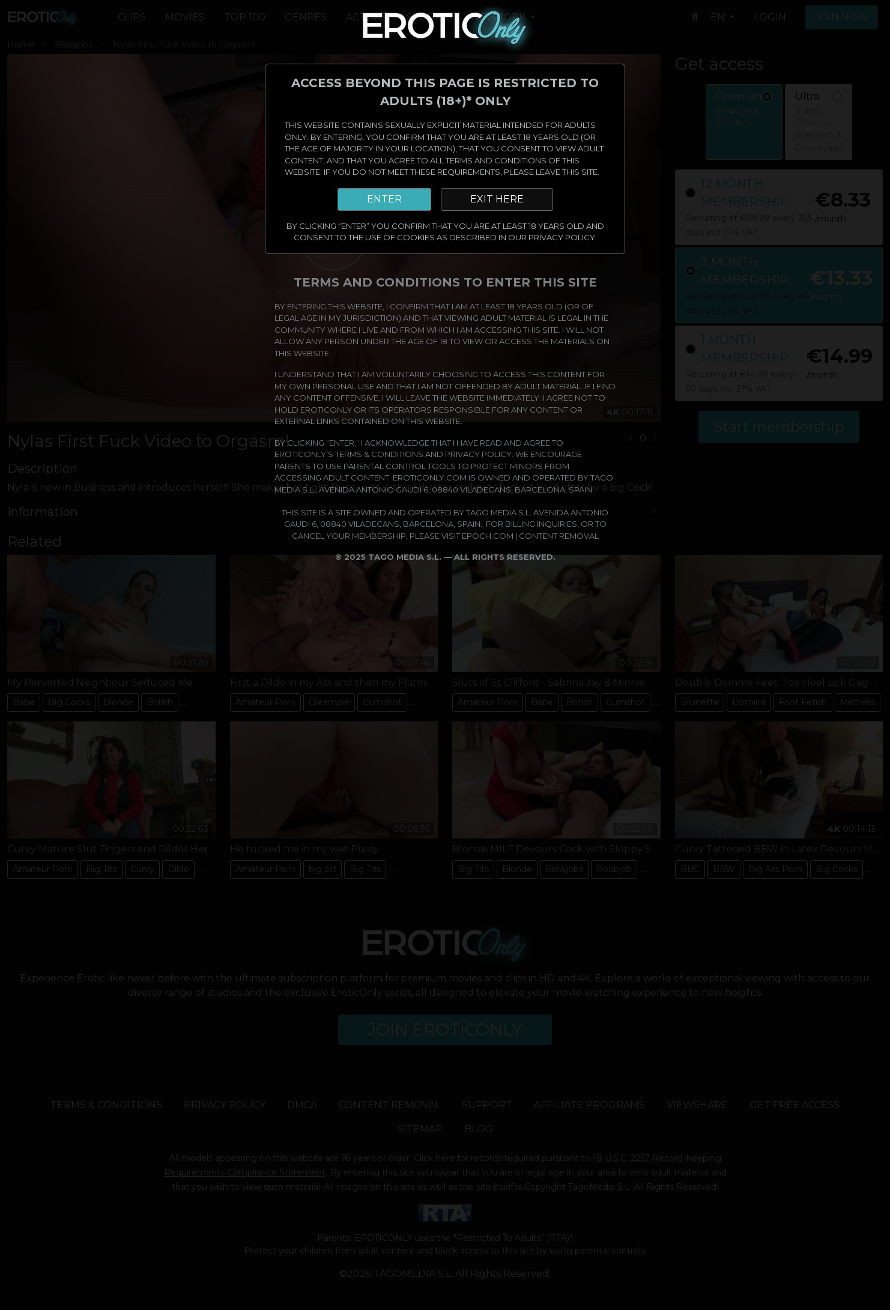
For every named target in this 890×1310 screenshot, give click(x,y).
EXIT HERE (497, 199)
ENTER (384, 199)
